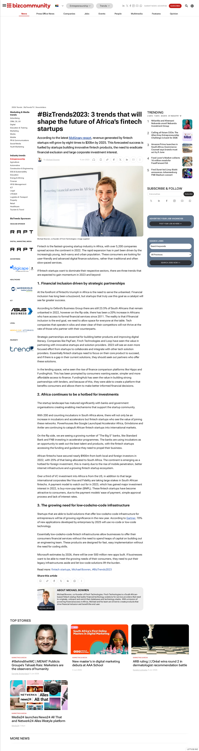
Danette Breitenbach (20, 674)
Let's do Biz (192, 749)
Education (14, 175)
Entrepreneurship (17, 159)
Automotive (15, 165)
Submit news (150, 6)
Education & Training (18, 128)
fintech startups (60, 569)
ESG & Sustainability (18, 172)
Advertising (15, 118)
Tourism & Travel (17, 210)
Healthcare (14, 206)
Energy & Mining (17, 178)
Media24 (15, 726)
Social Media (15, 144)
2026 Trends (17, 107)
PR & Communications (19, 140)
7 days (156, 161)
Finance (13, 181)
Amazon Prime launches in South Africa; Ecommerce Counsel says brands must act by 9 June (164, 193)
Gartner (130, 518)
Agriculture (14, 162)
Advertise (162, 6)
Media (13, 134)
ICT (11, 188)
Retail (12, 203)
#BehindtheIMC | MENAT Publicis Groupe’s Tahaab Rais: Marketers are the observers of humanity (37, 665)
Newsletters (41, 107)
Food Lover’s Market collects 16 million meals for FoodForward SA (165, 205)
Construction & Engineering (21, 168)
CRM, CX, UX (15, 121)
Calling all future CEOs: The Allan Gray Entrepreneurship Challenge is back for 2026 (165, 180)
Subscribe (175, 6)
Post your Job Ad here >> (170, 269)
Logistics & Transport (19, 197)
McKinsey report (80, 138)
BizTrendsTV (29, 107)
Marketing (14, 131)
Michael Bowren (53, 160)
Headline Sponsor (17, 224)
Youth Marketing (17, 147)
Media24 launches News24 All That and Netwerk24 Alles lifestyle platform (38, 719)
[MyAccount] (192, 6)
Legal (12, 191)
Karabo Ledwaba (140, 670)
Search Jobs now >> (170, 308)
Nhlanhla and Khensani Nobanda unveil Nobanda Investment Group (164, 168)
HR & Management (18, 184)
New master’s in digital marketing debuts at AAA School (96, 663)
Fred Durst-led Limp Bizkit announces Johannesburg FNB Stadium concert (164, 217)
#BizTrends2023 (102, 569)
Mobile (13, 137)
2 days (150, 161)
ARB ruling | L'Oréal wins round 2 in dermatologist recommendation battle (160, 663)
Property (13, 200)
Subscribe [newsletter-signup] (188, 239)
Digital (12, 124)
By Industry (174, 161)
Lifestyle (13, 194)
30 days (164, 161)
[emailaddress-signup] (165, 239)
